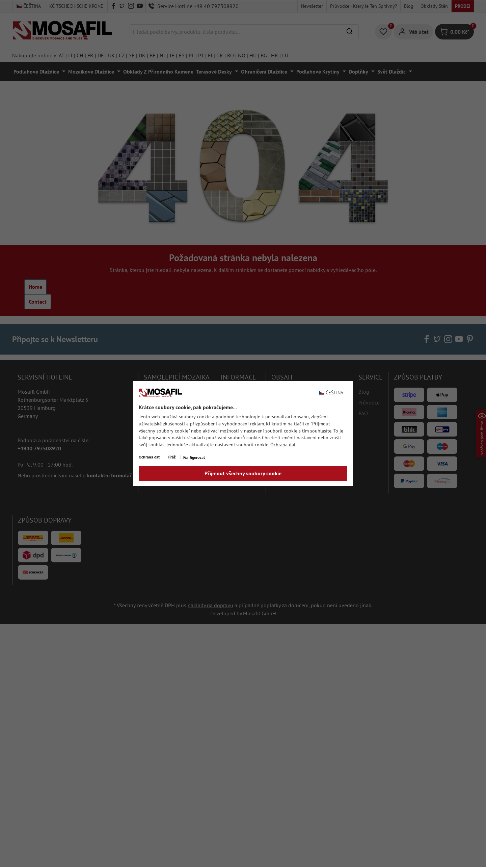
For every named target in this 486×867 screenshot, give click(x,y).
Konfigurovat (194, 457)
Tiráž (172, 456)
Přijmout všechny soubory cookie (243, 473)
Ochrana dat (283, 445)
